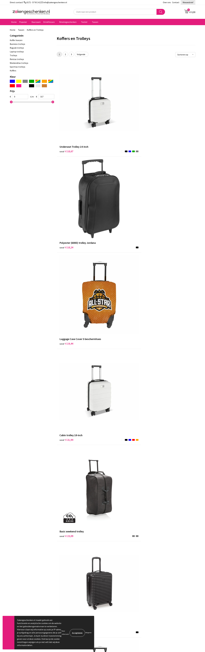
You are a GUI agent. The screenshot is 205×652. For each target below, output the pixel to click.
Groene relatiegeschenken (71, 589)
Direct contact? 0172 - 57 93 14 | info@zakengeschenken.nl (38, 2)
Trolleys (13, 55)
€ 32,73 (66, 349)
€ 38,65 (159, 410)
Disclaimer (156, 593)
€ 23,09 (112, 173)
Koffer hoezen (16, 40)
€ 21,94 (66, 173)
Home (14, 22)
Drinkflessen (49, 22)
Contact (175, 2)
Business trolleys (17, 44)
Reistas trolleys (17, 59)
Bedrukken (64, 593)
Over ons (167, 2)
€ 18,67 (66, 112)
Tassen (95, 22)
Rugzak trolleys (17, 47)
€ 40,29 (159, 471)
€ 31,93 (112, 291)
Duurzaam (36, 22)
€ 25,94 (66, 234)
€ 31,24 (66, 291)
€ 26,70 (159, 173)
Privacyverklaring (159, 589)
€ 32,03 (159, 291)
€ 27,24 (112, 234)
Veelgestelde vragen (69, 605)
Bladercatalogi (66, 581)
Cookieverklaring (159, 585)
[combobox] (115, 12)
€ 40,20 (112, 471)
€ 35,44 (66, 410)
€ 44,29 (112, 532)
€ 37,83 (112, 414)
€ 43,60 (66, 528)
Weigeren (88, 633)
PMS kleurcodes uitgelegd (71, 597)
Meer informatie (65, 632)
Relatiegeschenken (67, 22)
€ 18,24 (112, 112)
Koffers (13, 70)
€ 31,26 (159, 230)
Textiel (84, 22)
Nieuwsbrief (188, 2)
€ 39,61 (66, 471)
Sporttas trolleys (17, 66)
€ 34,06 (112, 349)
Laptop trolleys (17, 51)
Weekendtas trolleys (19, 63)
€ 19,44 (159, 116)
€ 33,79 (159, 353)
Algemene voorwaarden (162, 581)
